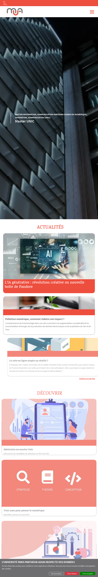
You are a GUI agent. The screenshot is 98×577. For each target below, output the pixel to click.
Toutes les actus (87, 378)
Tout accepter (87, 573)
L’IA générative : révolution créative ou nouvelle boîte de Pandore (44, 285)
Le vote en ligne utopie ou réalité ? (33, 360)
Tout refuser (72, 573)
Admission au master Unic (18, 454)
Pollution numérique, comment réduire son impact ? (34, 319)
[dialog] (49, 568)
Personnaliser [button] (56, 573)
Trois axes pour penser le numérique (24, 515)
